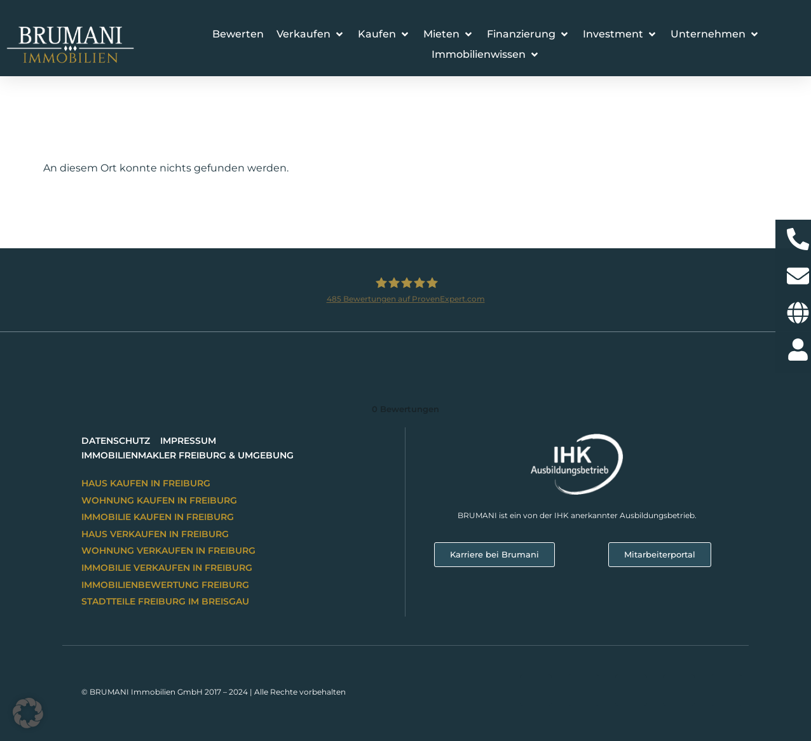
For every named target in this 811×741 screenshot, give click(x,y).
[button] (310, 34)
